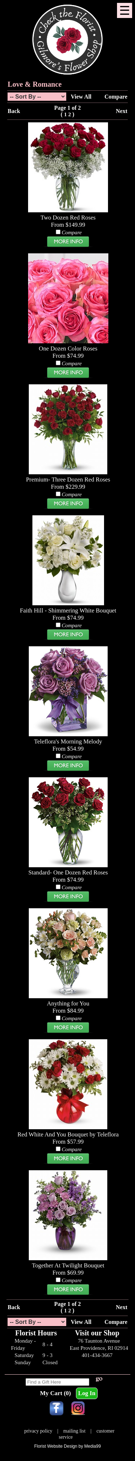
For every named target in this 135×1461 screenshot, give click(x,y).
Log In (86, 1393)
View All (81, 97)
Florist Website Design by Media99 (67, 1446)
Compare (115, 97)
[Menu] (124, 10)
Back (14, 111)
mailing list (74, 1431)
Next (121, 111)
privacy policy (38, 1431)
